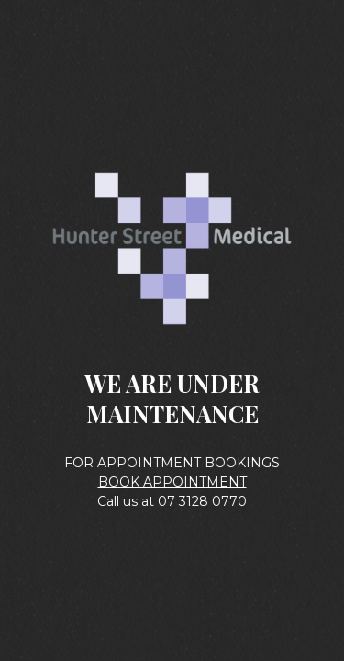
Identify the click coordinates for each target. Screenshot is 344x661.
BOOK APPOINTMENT (172, 482)
